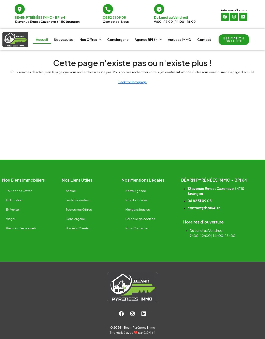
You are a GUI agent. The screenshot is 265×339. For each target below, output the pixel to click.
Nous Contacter (137, 228)
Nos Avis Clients (77, 228)
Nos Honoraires (136, 200)
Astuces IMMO (179, 39)
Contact (204, 39)
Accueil (42, 39)
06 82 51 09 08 (114, 17)
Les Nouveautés (77, 200)
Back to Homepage (132, 82)
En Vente (12, 209)
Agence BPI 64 (146, 39)
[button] (234, 39)
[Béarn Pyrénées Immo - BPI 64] (20, 9)
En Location (14, 200)
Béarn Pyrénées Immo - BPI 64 (40, 17)
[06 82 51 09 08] (108, 9)
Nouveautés (64, 39)
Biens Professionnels (21, 228)
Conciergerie (118, 39)
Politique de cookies (140, 219)
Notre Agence (136, 191)
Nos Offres (88, 39)
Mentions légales (138, 209)
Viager (10, 219)
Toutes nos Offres (19, 191)
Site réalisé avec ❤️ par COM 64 (132, 332)
